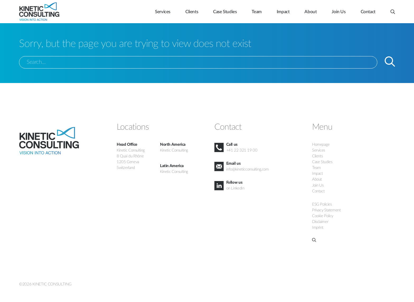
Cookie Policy (322, 216)
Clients (191, 11)
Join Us (338, 11)
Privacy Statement (326, 210)
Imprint (317, 228)
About (310, 11)
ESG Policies (322, 204)
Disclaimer (320, 222)
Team (256, 11)
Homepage (321, 145)
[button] (392, 9)
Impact (283, 11)
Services (162, 11)
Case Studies (225, 11)
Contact (368, 11)
